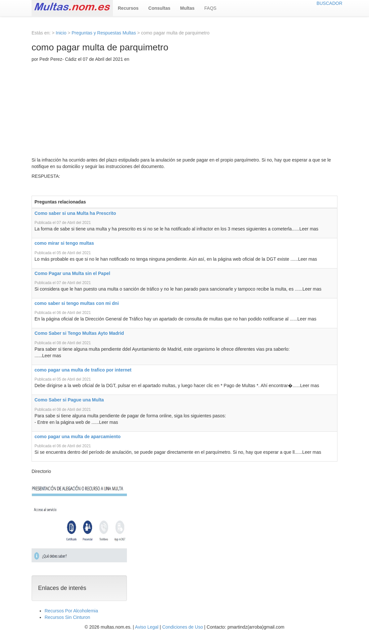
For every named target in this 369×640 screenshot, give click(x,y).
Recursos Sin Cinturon (67, 617)
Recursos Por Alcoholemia (71, 610)
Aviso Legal (146, 627)
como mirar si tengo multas (64, 243)
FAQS (210, 8)
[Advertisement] (184, 111)
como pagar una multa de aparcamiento (77, 436)
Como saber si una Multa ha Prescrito (75, 213)
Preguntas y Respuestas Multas (104, 32)
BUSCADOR (329, 3)
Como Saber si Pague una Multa (69, 399)
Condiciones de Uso (182, 627)
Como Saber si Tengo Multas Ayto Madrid (79, 333)
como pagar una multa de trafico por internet (82, 369)
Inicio (61, 32)
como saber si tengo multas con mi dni (76, 303)
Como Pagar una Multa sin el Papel (72, 273)
